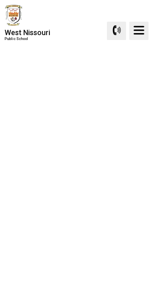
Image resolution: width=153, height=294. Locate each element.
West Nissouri (27, 34)
